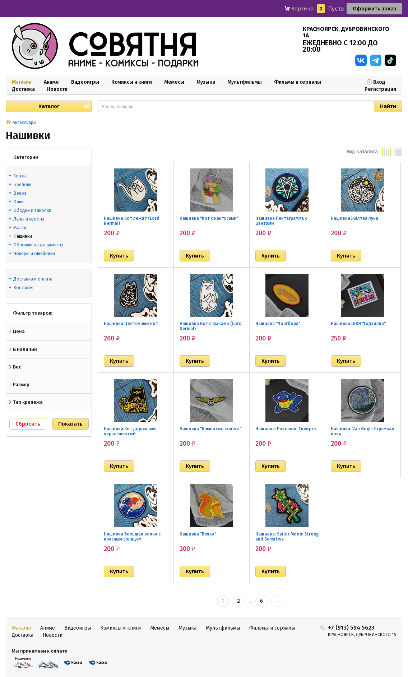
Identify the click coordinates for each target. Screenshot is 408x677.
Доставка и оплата (32, 279)
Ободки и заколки (32, 210)
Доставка (23, 89)
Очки (18, 201)
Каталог (48, 106)
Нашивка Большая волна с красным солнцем (132, 537)
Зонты (20, 175)
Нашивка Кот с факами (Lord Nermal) (211, 326)
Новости (57, 89)
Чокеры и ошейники (34, 253)
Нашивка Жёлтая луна (354, 218)
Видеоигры (85, 82)
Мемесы (174, 82)
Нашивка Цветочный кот (131, 323)
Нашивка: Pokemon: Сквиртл (285, 428)
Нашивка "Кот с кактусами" (209, 218)
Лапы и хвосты (28, 219)
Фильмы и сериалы (297, 82)
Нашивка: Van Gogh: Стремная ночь (362, 431)
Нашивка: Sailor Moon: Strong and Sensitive (287, 537)
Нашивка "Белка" (198, 534)
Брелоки (22, 184)
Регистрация (380, 89)
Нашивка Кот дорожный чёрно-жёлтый (130, 431)
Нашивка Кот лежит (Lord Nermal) (131, 221)
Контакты (23, 287)
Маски (19, 227)
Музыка (205, 82)
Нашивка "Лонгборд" (277, 323)
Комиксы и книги (131, 82)
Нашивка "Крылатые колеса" (210, 428)
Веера (20, 193)
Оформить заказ (374, 8)
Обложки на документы (38, 244)
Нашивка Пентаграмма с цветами (281, 221)
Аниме (51, 82)
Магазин (22, 82)
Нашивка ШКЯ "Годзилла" (358, 323)
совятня (132, 46)
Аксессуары (24, 122)
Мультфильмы (244, 82)
